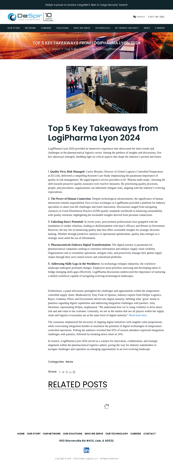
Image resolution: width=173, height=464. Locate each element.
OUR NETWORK (52, 433)
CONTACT (149, 433)
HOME (21, 433)
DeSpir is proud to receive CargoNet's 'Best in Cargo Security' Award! (86, 5)
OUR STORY (34, 433)
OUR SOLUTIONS (72, 433)
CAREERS (135, 433)
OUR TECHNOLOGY (116, 433)
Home (42, 49)
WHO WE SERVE (94, 433)
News (56, 49)
